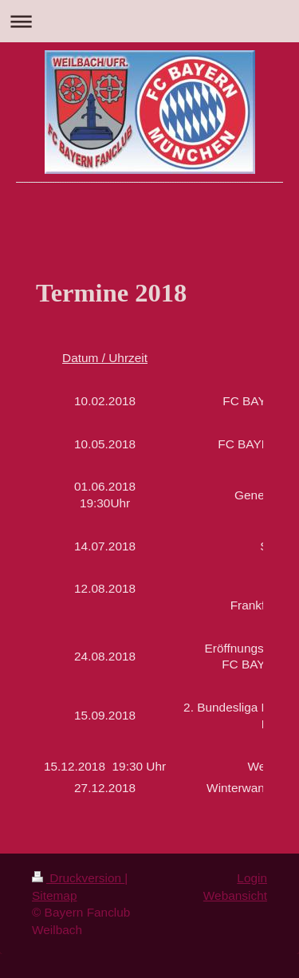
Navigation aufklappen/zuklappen (149, 21)
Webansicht (235, 895)
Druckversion (78, 878)
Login (252, 878)
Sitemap (54, 895)
